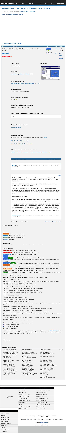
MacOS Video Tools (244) (27, 364)
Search (27, 415)
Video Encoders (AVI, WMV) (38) (46, 364)
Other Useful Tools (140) (27, 368)
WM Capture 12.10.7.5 (23, 408)
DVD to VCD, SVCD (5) (26, 359)
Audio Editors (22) (6, 356)
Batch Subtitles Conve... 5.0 (42, 398)
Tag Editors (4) (43, 351)
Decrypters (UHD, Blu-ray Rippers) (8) (29, 353)
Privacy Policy (39, 415)
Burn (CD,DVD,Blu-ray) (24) (8, 369)
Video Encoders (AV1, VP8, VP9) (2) (47, 362)
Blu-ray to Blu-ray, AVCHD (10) (9, 368)
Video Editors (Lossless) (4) (45, 359)
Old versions (48, 53)
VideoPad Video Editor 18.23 (24, 398)
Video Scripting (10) (44, 374)
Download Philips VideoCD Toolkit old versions (22, 83)
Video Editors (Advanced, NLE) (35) (47, 353)
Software (24, 3)
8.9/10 (56, 49)
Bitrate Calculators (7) (7, 365)
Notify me (61, 57)
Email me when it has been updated (20, 152)
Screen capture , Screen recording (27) (29, 373)
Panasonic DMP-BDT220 (6, 423)
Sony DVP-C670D (4, 421)
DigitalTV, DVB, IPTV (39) (27, 355)
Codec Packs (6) (6, 374)
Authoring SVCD (18, 8)
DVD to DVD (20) (25, 356)
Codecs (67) (24, 351)
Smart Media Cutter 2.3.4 (24, 396)
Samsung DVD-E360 (5, 419)
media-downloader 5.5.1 (41, 408)
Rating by (14, 165)
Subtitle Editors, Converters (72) (46, 349)
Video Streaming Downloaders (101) (47, 377)
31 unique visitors (9, 396)
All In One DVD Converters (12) (9, 351)
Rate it (56, 53)
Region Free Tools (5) (26, 372)
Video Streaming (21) (44, 376)
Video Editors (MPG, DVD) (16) (46, 360)
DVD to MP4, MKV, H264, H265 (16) (29, 357)
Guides (40, 3)
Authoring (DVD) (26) (7, 362)
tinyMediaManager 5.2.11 (41, 400)
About (52, 3)
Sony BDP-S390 (4, 431)
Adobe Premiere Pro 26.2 (41, 394)
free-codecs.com (44, 422)
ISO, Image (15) (25, 361)
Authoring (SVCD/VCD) (15, 43)
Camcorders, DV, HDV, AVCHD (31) (10, 370)
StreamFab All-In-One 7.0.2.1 (24, 394)
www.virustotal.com (53, 330)
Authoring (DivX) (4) (7, 361)
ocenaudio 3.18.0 (22, 390)
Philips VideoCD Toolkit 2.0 (38, 8)
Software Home (5, 43)
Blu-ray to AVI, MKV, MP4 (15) (9, 366)
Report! (59, 163)
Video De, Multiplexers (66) (45, 352)
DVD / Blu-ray (32, 3)
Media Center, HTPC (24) (27, 366)
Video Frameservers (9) (45, 370)
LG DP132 (3, 427)
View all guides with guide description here (21, 144)
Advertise (49, 415)
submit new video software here (27, 11)
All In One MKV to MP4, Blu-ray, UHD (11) (11, 352)
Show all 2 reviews (57, 159)
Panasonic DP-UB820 (5, 429)
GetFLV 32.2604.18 (22, 392)
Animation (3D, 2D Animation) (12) (10, 355)
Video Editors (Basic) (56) (45, 355)
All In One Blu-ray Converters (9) (9, 349)
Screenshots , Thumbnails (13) (28, 374)
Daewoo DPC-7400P (5, 413)
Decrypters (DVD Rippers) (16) (28, 352)
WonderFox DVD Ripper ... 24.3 (25, 400)
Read (45, 137)
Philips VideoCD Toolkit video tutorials (20, 140)
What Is (46, 3)
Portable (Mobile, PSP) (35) (27, 370)
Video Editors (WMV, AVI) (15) (46, 361)
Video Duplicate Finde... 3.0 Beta (43, 390)
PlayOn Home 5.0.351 (40, 406)
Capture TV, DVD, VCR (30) (8, 372)
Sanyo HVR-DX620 (4, 425)
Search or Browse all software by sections (12, 14)
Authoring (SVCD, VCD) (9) (8, 364)
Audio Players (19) (6, 359)
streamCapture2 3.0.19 (23, 402)
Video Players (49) (44, 372)
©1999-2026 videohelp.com (42, 425)
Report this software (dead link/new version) (40, 152)
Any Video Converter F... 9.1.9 (25, 406)
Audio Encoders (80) (7, 357)
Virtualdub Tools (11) (61, 350)
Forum (17, 3)
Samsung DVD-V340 (5, 417)
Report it (61, 58)
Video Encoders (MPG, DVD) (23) (46, 368)
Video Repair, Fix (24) (44, 373)
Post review (49, 159)
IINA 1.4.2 (20, 404)
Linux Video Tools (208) (26, 362)
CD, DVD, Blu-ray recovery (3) (9, 373)
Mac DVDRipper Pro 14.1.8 (41, 392)
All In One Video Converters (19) (9, 353)
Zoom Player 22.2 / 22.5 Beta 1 (42, 402)
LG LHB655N (3, 415)
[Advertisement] (33, 27)
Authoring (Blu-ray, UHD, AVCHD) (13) (11, 360)
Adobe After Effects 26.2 (41, 396)
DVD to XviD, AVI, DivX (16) (27, 360)
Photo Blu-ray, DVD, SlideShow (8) (28, 369)
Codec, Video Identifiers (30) (27, 349)
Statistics (40, 416)
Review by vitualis (16, 215)
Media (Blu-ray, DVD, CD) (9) (27, 365)
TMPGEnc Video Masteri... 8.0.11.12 (43, 404)
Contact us (32, 415)
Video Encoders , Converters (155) (47, 369)
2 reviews (61, 49)
